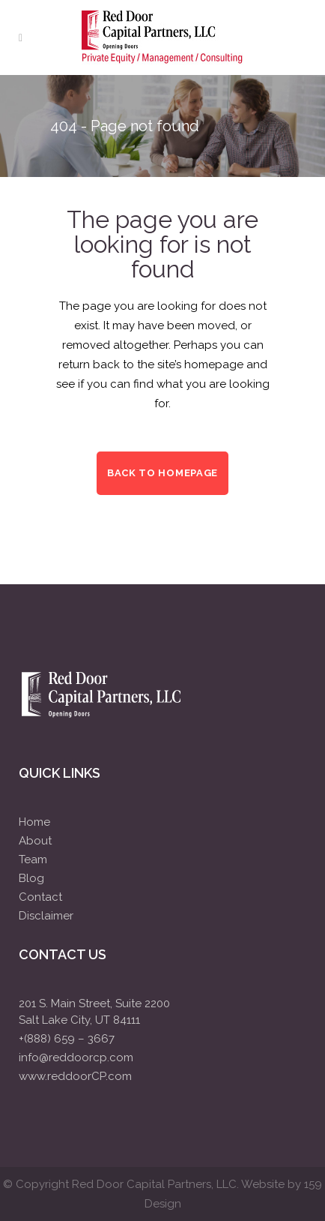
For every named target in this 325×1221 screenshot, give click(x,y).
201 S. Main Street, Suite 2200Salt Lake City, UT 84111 (94, 1012)
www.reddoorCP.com (75, 1076)
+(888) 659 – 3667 (67, 1039)
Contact (40, 897)
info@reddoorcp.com (76, 1057)
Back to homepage (162, 472)
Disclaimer (46, 915)
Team (33, 859)
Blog (31, 878)
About (35, 841)
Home (34, 822)
